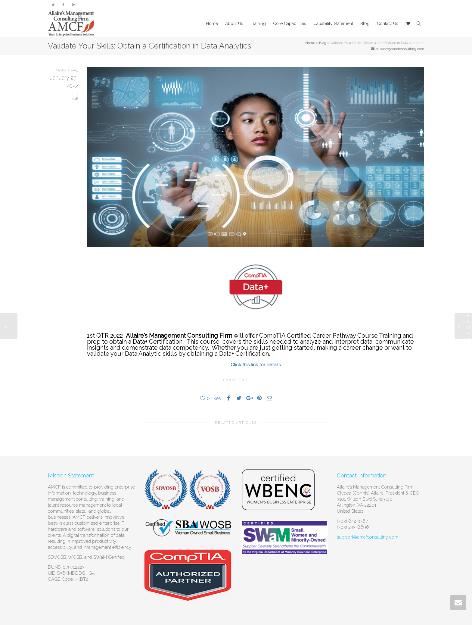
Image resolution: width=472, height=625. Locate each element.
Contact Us (387, 23)
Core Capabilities (289, 23)
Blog (365, 23)
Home (212, 23)
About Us (234, 23)
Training (258, 23)
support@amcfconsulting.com (367, 537)
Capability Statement (333, 23)
